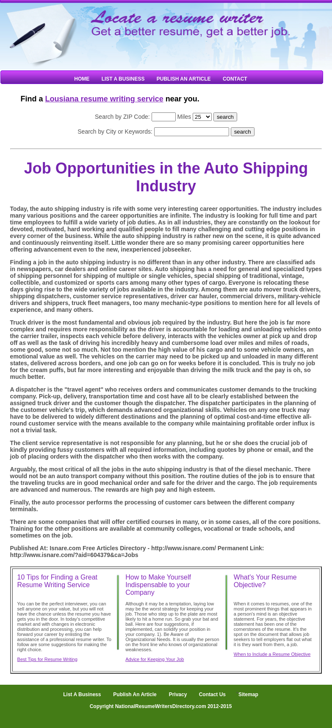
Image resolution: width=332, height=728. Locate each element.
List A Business (123, 79)
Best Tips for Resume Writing (47, 659)
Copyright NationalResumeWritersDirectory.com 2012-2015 (161, 706)
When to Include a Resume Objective (272, 654)
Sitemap (248, 694)
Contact (235, 79)
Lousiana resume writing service (104, 99)
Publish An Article (184, 79)
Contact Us (211, 694)
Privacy (178, 694)
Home (81, 79)
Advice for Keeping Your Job (154, 659)
